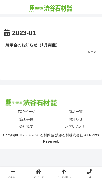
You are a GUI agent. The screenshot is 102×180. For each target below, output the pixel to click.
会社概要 (26, 126)
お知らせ (76, 119)
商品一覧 (76, 112)
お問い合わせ (75, 126)
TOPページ (26, 112)
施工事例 (26, 119)
